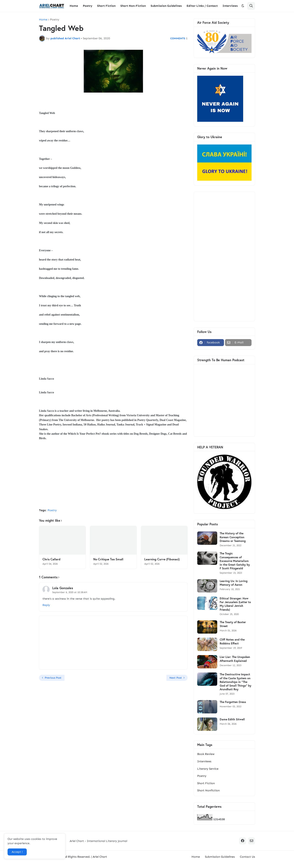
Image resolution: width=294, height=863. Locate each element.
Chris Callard (51, 559)
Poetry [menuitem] (87, 6)
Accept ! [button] (17, 852)
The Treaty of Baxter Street (233, 624)
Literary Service (207, 768)
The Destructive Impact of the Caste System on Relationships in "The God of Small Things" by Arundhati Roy (235, 681)
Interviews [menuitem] (230, 6)
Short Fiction (206, 783)
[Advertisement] (113, 474)
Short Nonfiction (208, 790)
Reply (46, 605)
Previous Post (53, 677)
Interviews (204, 761)
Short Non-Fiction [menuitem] (133, 6)
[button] (242, 6)
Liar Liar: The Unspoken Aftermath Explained (235, 658)
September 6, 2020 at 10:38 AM (69, 592)
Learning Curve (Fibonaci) (162, 559)
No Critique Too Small (108, 559)
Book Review (205, 754)
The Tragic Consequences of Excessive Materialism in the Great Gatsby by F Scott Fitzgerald (235, 561)
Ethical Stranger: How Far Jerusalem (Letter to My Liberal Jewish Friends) (235, 604)
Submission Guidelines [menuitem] (166, 6)
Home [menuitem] (74, 6)
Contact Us (247, 856)
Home (43, 19)
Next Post (175, 677)
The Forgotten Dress (233, 702)
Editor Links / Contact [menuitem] (202, 6)
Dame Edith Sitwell (232, 719)
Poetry (54, 19)
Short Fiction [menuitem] (106, 6)
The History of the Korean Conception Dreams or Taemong (233, 537)
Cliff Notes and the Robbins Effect (232, 641)
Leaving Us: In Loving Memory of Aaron (233, 583)
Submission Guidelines (220, 856)
